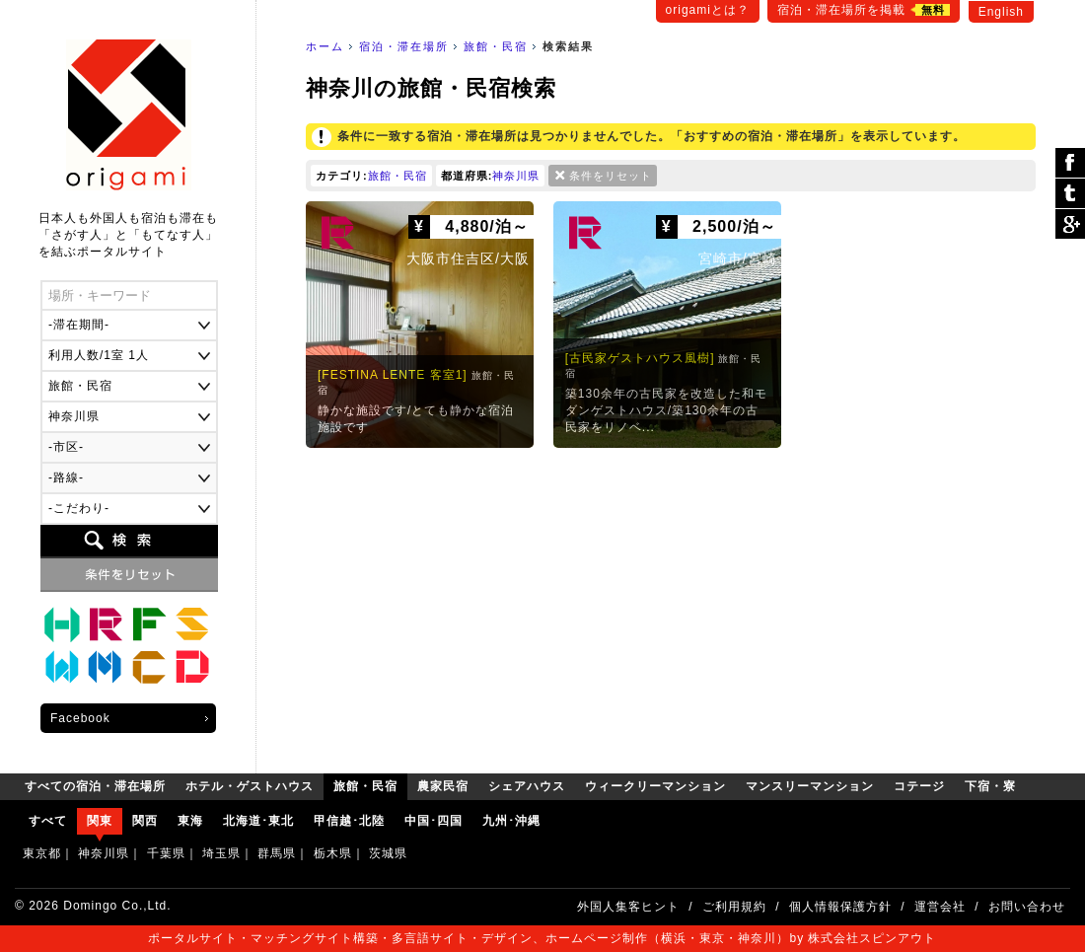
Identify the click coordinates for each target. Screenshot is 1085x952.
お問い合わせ (1026, 907)
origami (128, 114)
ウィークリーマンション (62, 668)
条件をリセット (610, 176)
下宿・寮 (192, 668)
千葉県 (166, 853)
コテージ (149, 668)
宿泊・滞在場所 (404, 46)
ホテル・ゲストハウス (62, 624)
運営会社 (940, 907)
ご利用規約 (734, 907)
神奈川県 (516, 176)
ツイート (1070, 194)
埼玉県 (221, 853)
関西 (145, 821)
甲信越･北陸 (349, 821)
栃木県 (333, 853)
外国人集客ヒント (628, 907)
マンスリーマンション (105, 668)
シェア (1070, 163)
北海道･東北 (258, 821)
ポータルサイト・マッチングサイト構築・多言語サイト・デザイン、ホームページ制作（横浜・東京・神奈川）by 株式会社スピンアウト (542, 938)
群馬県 (276, 853)
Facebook (80, 718)
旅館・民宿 (496, 46)
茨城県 (388, 853)
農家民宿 (149, 624)
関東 (99, 821)
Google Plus (1070, 224)
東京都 (42, 853)
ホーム (325, 46)
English (1001, 12)
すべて (48, 821)
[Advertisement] (671, 606)
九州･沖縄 (511, 821)
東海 (190, 821)
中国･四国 (433, 821)
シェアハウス (192, 624)
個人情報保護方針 (840, 907)
